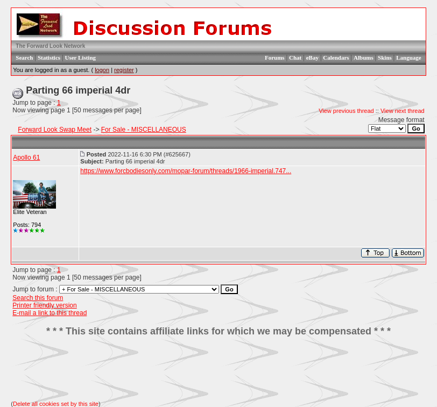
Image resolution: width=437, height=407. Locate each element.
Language (408, 57)
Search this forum (37, 298)
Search (24, 57)
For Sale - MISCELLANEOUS (143, 129)
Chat (295, 57)
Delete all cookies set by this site (55, 404)
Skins (385, 57)
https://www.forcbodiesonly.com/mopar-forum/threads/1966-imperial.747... (185, 171)
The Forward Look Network (50, 46)
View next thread (402, 111)
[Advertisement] (218, 369)
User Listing (80, 57)
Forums (275, 57)
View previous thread (346, 111)
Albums (363, 57)
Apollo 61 (26, 157)
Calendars (336, 57)
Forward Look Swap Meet (54, 129)
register (124, 70)
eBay (312, 57)
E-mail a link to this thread (49, 313)
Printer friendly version (44, 305)
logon (102, 70)
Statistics (49, 57)
